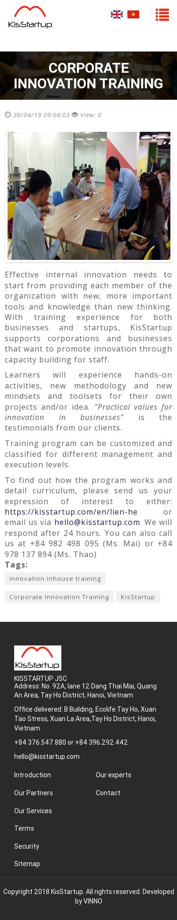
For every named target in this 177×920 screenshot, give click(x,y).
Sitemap (27, 864)
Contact (108, 793)
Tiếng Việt (133, 14)
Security (26, 846)
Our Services (33, 811)
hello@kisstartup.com (97, 522)
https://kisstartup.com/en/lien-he (71, 512)
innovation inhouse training (55, 578)
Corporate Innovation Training (59, 597)
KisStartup (138, 597)
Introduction (32, 775)
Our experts (113, 775)
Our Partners (33, 793)
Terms (24, 828)
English (117, 14)
